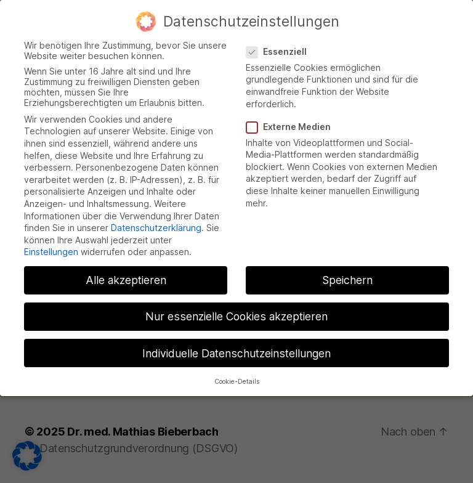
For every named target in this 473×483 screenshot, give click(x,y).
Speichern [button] (347, 268)
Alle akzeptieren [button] (126, 268)
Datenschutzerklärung (156, 216)
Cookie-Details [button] (236, 370)
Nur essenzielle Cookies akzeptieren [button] (236, 305)
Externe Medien (293, 115)
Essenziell (281, 39)
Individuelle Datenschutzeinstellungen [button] (236, 341)
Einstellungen (51, 240)
